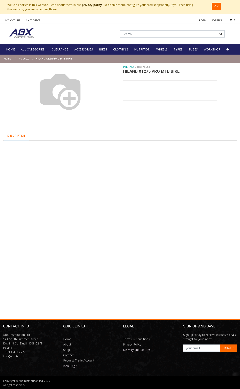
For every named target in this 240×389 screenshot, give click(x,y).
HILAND (128, 67)
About (67, 344)
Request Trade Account (78, 360)
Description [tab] (16, 135)
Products (23, 58)
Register (216, 20)
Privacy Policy (132, 344)
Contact (68, 355)
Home (7, 58)
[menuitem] (10, 49)
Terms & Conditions (136, 339)
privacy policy (92, 5)
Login (202, 20)
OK (216, 6)
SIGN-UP (228, 348)
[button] (227, 49)
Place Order (32, 20)
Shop (66, 350)
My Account (12, 20)
